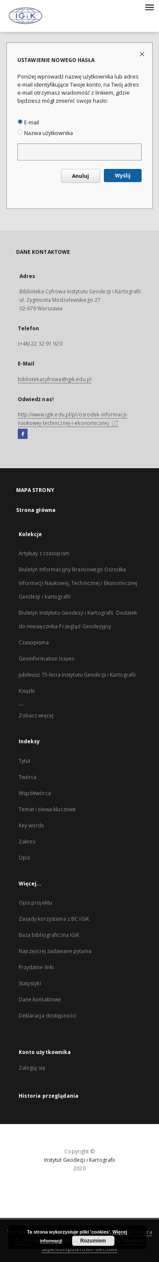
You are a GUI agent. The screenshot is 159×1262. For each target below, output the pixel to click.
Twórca (28, 777)
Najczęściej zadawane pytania (55, 951)
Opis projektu (36, 902)
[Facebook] (23, 434)
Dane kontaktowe (40, 999)
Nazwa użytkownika (45, 133)
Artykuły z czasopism (44, 553)
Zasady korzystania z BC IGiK (54, 918)
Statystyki (30, 983)
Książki (27, 690)
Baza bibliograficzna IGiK (49, 935)
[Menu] (149, 7)
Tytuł (25, 761)
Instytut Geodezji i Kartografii (79, 1160)
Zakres (27, 841)
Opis (24, 857)
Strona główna (36, 510)
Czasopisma (34, 642)
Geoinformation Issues (47, 658)
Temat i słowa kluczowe (47, 809)
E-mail (28, 122)
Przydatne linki (36, 967)
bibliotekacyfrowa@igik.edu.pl (55, 379)
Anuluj (80, 176)
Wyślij (123, 175)
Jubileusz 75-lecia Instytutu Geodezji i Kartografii (77, 674)
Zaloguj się (32, 1067)
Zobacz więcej (36, 715)
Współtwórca (35, 793)
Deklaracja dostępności (48, 1015)
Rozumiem (93, 1241)
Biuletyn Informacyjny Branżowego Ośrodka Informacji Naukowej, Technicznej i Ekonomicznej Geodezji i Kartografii (78, 583)
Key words (31, 825)
